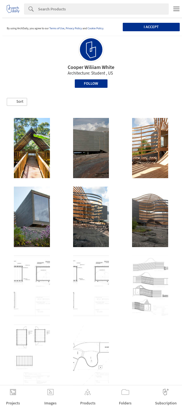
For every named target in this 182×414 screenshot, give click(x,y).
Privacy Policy (74, 28)
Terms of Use (57, 28)
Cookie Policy (95, 28)
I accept (151, 27)
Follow (91, 83)
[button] (17, 102)
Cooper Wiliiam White (91, 67)
